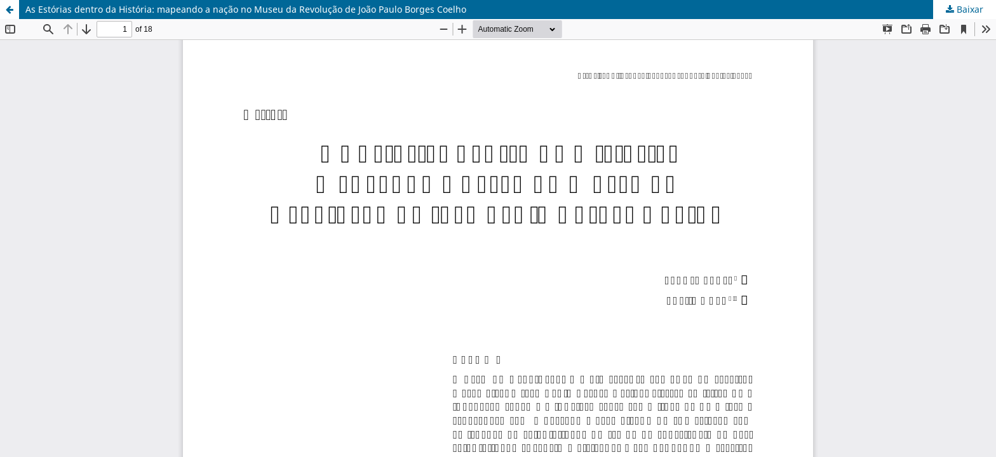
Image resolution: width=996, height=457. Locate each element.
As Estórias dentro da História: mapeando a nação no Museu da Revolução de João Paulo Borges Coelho (245, 9)
